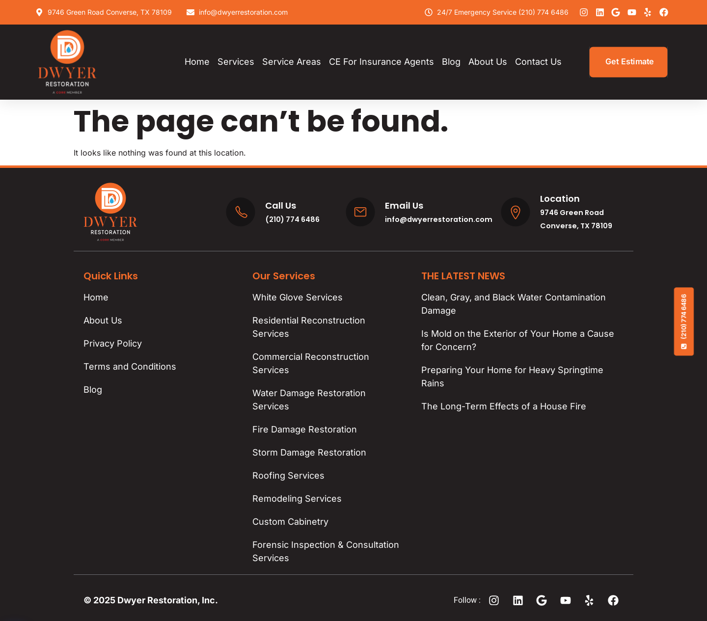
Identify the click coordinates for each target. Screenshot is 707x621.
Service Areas (291, 61)
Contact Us (538, 61)
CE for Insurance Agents (381, 61)
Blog (451, 61)
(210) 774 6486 (684, 321)
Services (236, 61)
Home (197, 61)
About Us (487, 61)
